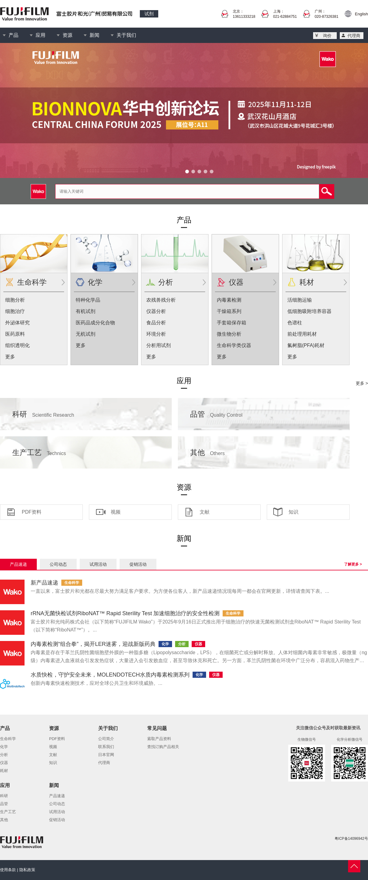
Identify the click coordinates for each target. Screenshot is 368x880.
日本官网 (106, 754)
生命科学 (32, 282)
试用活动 (98, 564)
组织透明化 (17, 345)
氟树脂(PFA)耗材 (305, 345)
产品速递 (18, 564)
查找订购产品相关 (163, 746)
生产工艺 (39, 452)
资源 (67, 35)
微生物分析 (229, 334)
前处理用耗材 (302, 334)
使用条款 (8, 869)
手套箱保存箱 (231, 322)
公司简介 (106, 738)
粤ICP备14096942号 (351, 838)
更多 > (362, 383)
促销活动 (138, 564)
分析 (165, 282)
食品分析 (156, 322)
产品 (13, 35)
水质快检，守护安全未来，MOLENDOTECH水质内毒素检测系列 (110, 675)
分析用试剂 (158, 345)
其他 (207, 452)
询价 (327, 35)
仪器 (236, 282)
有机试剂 (85, 311)
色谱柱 (294, 322)
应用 (40, 35)
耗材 (306, 282)
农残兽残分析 (161, 300)
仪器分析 (156, 311)
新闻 (94, 35)
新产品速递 (44, 583)
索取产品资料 (159, 738)
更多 (10, 356)
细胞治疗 (15, 311)
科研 (43, 414)
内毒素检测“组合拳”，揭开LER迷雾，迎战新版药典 (93, 644)
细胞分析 (15, 300)
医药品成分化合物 (95, 322)
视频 (116, 512)
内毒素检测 (229, 300)
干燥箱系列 (229, 311)
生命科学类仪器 (234, 345)
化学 (95, 282)
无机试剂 (85, 334)
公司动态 (58, 564)
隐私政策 (27, 869)
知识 (293, 512)
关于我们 (126, 35)
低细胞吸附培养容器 (309, 311)
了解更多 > (353, 564)
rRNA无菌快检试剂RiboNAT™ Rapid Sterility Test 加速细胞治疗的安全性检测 (125, 613)
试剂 (149, 13)
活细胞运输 (299, 300)
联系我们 (106, 746)
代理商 (353, 35)
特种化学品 (88, 300)
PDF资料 (31, 512)
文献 (204, 512)
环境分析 (156, 334)
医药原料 (15, 334)
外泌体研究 (17, 322)
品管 (216, 414)
